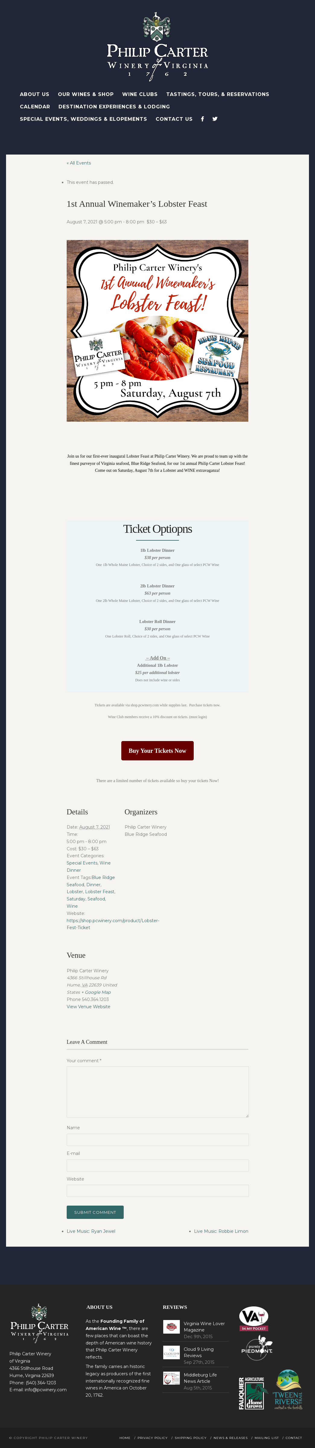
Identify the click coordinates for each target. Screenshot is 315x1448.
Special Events (82, 863)
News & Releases (231, 1438)
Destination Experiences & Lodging (114, 107)
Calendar (35, 107)
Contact (294, 1438)
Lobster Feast (99, 891)
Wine (72, 906)
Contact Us (174, 119)
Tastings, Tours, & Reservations (217, 94)
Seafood (96, 899)
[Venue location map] (156, 978)
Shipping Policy (191, 1438)
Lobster (75, 891)
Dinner (93, 884)
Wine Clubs (140, 94)
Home (125, 1438)
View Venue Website (88, 1006)
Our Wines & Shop (86, 94)
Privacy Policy (153, 1438)
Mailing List (267, 1438)
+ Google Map (95, 992)
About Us (34, 94)
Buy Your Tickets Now (157, 750)
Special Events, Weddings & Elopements (83, 119)
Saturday (76, 899)
